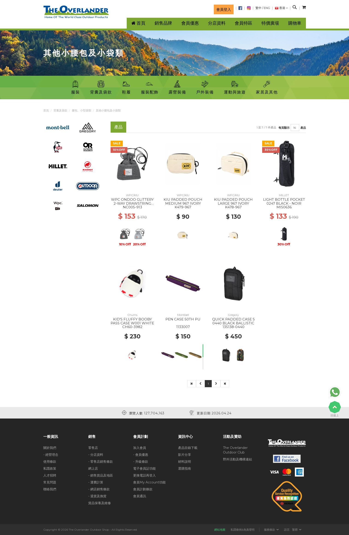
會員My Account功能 (149, 482)
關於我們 (49, 448)
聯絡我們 (49, 489)
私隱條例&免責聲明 (243, 529)
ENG (267, 8)
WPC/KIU (132, 195)
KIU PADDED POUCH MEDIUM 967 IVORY (183, 201)
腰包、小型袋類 (81, 110)
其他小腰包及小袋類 (108, 110)
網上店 (93, 468)
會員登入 (223, 9)
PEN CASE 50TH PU (182, 319)
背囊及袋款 (60, 110)
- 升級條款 (140, 461)
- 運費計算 (95, 482)
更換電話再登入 (144, 475)
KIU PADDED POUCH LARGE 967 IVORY (233, 201)
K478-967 (233, 207)
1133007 (183, 327)
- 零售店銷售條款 (100, 461)
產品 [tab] (118, 127)
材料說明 (184, 461)
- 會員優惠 (140, 455)
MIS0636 (284, 207)
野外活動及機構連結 (237, 459)
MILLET (284, 195)
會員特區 (243, 23)
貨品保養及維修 (99, 503)
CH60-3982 (132, 327)
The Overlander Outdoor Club (235, 450)
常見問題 (49, 482)
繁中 (258, 8)
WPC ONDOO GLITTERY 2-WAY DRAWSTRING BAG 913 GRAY (132, 203)
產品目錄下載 (187, 448)
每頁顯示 (284, 127)
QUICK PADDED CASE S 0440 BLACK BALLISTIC (233, 321)
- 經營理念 (50, 455)
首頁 (46, 110)
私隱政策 (49, 468)
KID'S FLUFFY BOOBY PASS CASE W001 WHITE (132, 321)
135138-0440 (233, 327)
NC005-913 (132, 207)
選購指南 (184, 468)
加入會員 (139, 448)
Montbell (183, 315)
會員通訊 (139, 496)
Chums (132, 315)
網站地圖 (219, 529)
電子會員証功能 (144, 468)
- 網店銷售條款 (99, 489)
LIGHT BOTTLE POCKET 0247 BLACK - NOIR (284, 201)
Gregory (233, 315)
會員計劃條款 (143, 489)
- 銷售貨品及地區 (100, 475)
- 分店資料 (95, 455)
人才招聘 (49, 475)
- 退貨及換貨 (97, 496)
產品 (303, 127)
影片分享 (184, 455)
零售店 (93, 448)
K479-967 (183, 207)
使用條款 (49, 461)
